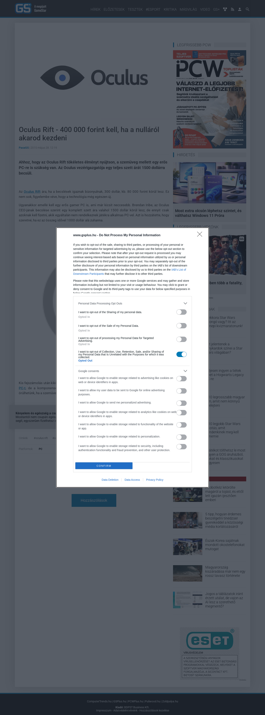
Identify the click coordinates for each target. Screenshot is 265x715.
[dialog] (132, 357)
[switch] (181, 312)
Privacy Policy (154, 479)
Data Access (132, 479)
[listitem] (132, 303)
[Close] (201, 235)
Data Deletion (110, 479)
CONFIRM (104, 465)
